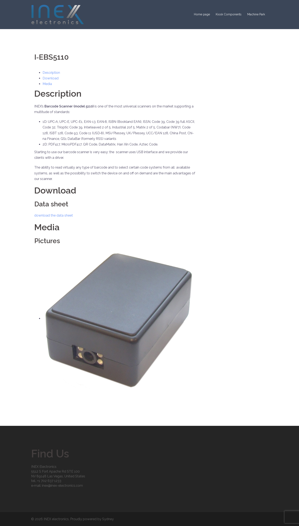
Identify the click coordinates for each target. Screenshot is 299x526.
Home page (202, 14)
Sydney (108, 519)
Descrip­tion (51, 73)
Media (47, 84)
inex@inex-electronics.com (62, 486)
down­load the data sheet (53, 215)
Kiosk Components (228, 14)
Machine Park (256, 14)
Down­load (51, 78)
